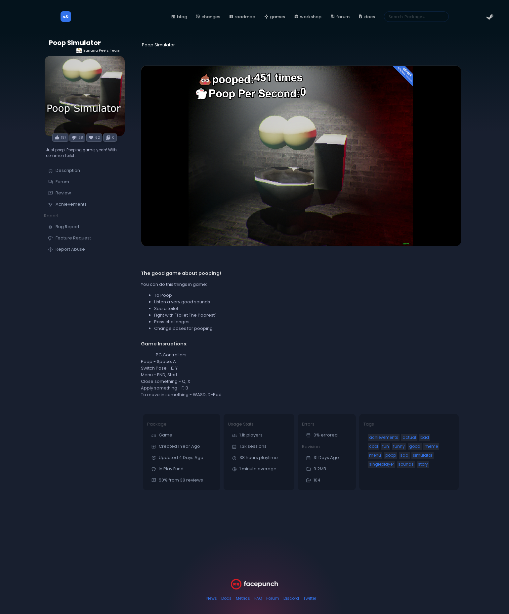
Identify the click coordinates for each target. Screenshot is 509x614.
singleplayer (381, 464)
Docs (226, 598)
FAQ (258, 598)
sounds (406, 464)
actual (409, 437)
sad (404, 455)
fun (385, 446)
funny (399, 446)
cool (373, 446)
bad (424, 437)
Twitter (309, 598)
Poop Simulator (75, 42)
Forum (272, 598)
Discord (291, 598)
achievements (383, 437)
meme (431, 446)
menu (375, 455)
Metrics (243, 598)
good (414, 446)
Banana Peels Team (98, 50)
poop (390, 455)
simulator (422, 455)
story (423, 464)
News (211, 598)
